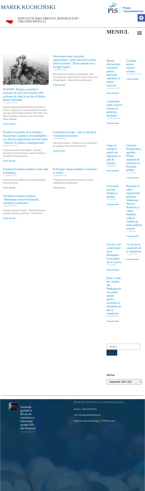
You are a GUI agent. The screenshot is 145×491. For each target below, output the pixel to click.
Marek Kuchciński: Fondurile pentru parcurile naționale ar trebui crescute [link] (113, 73)
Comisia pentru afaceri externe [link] (131, 66)
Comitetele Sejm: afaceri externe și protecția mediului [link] (114, 108)
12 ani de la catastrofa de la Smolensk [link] (133, 248)
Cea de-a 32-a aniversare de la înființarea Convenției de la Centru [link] (113, 253)
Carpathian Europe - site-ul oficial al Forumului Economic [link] (74, 133)
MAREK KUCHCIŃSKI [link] (28, 7)
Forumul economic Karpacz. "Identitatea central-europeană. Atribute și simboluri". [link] (21, 199)
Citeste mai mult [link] (28, 431)
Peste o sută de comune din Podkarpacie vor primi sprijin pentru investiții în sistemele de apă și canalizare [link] (113, 295)
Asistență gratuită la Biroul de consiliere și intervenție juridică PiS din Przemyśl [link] (28, 417)
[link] (141, 18)
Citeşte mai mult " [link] (9, 124)
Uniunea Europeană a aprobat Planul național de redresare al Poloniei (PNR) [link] (133, 158)
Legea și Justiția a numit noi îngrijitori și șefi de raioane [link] (113, 154)
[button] (139, 33)
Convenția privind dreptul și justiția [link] (112, 191)
